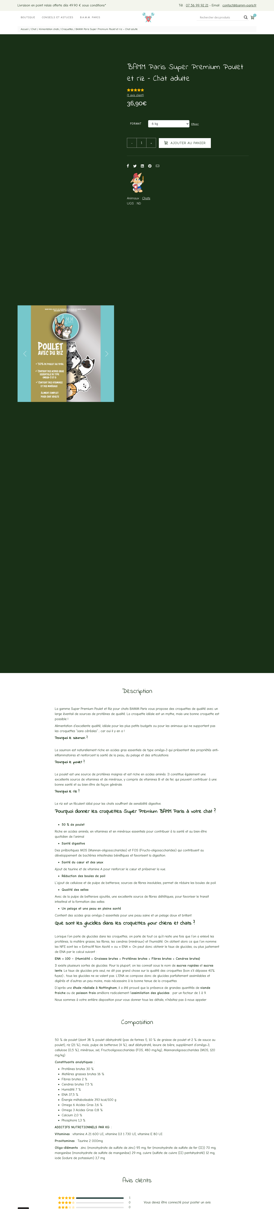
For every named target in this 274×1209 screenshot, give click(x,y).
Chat (33, 29)
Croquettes (67, 29)
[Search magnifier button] (246, 17)
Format (136, 123)
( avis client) (135, 95)
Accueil (24, 29)
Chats (146, 198)
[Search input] (221, 17)
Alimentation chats (49, 29)
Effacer (195, 123)
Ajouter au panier (185, 143)
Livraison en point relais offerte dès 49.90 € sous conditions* (62, 5)
